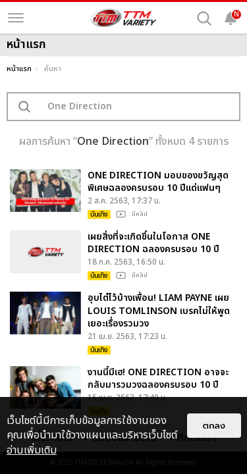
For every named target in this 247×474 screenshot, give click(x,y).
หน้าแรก (19, 69)
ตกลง (214, 426)
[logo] (124, 18)
